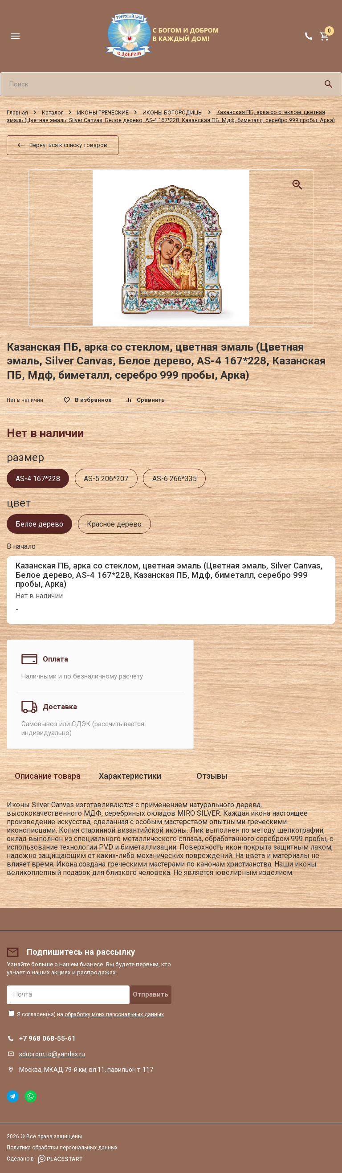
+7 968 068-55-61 (47, 1038)
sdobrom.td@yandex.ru (52, 1054)
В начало (21, 546)
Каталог (52, 112)
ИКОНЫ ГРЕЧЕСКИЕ (103, 112)
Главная (17, 112)
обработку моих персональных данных (114, 1014)
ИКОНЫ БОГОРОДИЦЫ (172, 112)
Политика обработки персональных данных (62, 1147)
